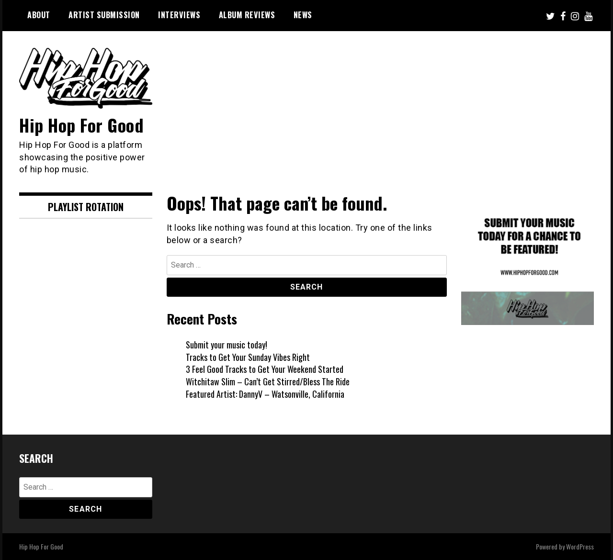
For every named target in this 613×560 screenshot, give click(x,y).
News (303, 15)
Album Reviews (247, 15)
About (38, 15)
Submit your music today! (226, 344)
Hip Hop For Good (81, 124)
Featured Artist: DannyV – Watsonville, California (265, 394)
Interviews (179, 15)
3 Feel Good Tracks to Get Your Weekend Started (264, 369)
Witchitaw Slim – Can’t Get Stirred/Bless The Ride (268, 381)
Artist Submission (104, 15)
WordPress (580, 546)
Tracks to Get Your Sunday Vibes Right (248, 357)
